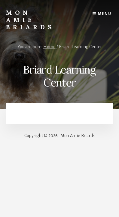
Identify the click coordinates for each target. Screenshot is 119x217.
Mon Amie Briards (30, 20)
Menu (104, 14)
